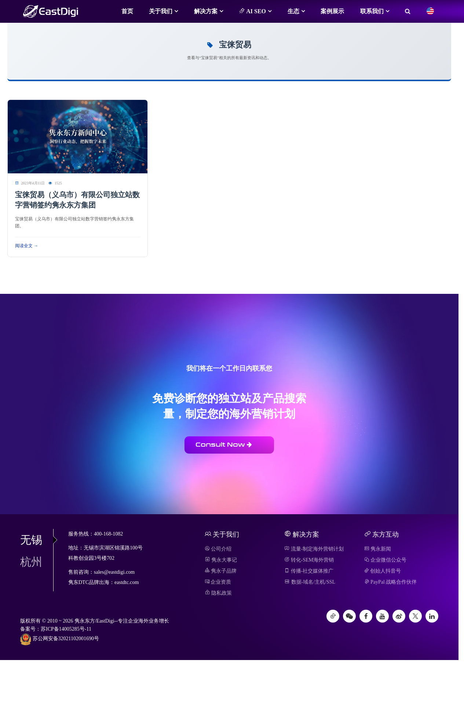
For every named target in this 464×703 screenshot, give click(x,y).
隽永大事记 (221, 560)
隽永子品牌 (221, 571)
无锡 (36, 540)
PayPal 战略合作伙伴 (390, 582)
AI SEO (252, 11)
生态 (293, 11)
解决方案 (206, 11)
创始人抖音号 (382, 571)
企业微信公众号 (385, 560)
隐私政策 (218, 593)
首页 (127, 11)
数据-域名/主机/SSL (309, 582)
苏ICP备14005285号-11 (66, 629)
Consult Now (224, 444)
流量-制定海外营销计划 (314, 549)
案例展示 (332, 11)
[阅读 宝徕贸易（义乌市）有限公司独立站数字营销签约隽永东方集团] (77, 136)
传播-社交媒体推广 (308, 571)
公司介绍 (218, 549)
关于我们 (160, 11)
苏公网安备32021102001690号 (59, 639)
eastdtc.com (126, 582)
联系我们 (372, 11)
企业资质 (218, 582)
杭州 (31, 562)
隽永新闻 (377, 549)
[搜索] (408, 11)
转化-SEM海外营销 (309, 560)
